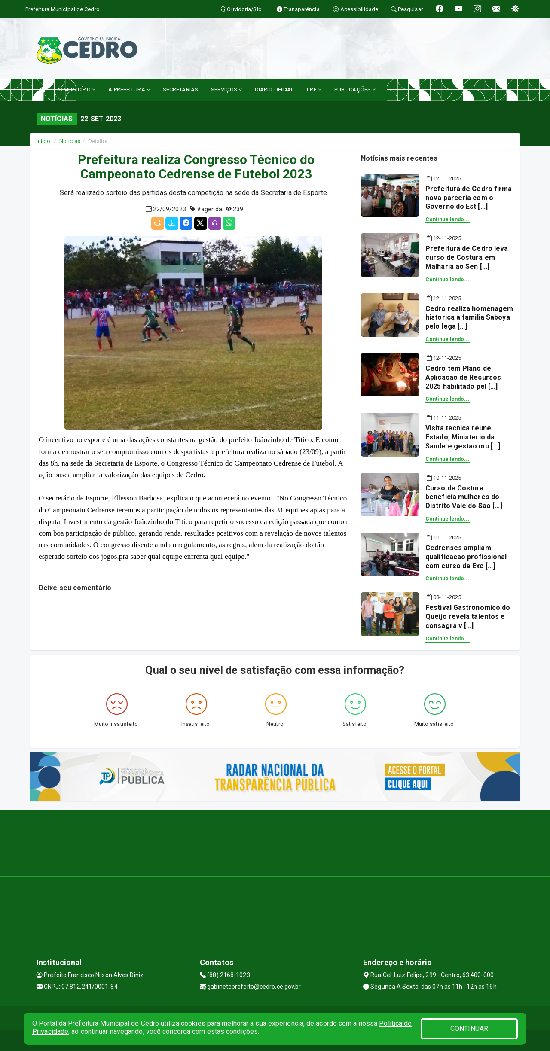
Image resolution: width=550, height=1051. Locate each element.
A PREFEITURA (129, 89)
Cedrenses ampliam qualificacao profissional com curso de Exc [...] (466, 557)
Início (43, 141)
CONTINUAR (469, 1028)
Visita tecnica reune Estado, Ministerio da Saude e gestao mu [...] (462, 437)
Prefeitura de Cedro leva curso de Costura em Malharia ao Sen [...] (466, 257)
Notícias (69, 141)
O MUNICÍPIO (76, 89)
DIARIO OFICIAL (274, 89)
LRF (314, 89)
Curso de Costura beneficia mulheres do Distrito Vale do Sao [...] (463, 497)
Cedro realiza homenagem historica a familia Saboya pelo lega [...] (469, 318)
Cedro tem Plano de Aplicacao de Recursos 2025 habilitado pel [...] (463, 377)
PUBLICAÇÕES (355, 89)
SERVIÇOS (226, 89)
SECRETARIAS (180, 89)
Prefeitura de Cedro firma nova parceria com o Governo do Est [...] (468, 198)
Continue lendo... (447, 219)
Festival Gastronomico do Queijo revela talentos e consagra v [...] (467, 616)
